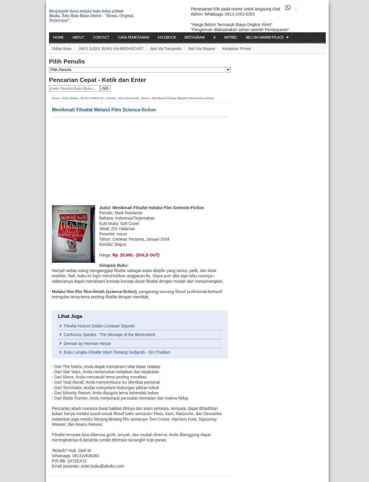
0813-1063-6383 (240, 14)
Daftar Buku (62, 48)
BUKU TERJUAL (92, 98)
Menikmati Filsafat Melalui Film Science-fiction (104, 109)
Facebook (167, 37)
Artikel (230, 37)
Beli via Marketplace (265, 37)
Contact (101, 37)
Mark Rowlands (128, 98)
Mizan (145, 98)
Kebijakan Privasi (236, 48)
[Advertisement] (140, 160)
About (78, 37)
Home (58, 37)
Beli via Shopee (202, 48)
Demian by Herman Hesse (87, 343)
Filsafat (111, 98)
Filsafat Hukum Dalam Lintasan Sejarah (99, 326)
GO (105, 88)
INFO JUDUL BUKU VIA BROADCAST (111, 48)
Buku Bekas (70, 98)
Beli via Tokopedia (166, 48)
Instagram (194, 37)
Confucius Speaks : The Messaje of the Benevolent (109, 334)
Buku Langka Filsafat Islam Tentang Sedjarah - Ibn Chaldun (117, 352)
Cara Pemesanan (133, 37)
